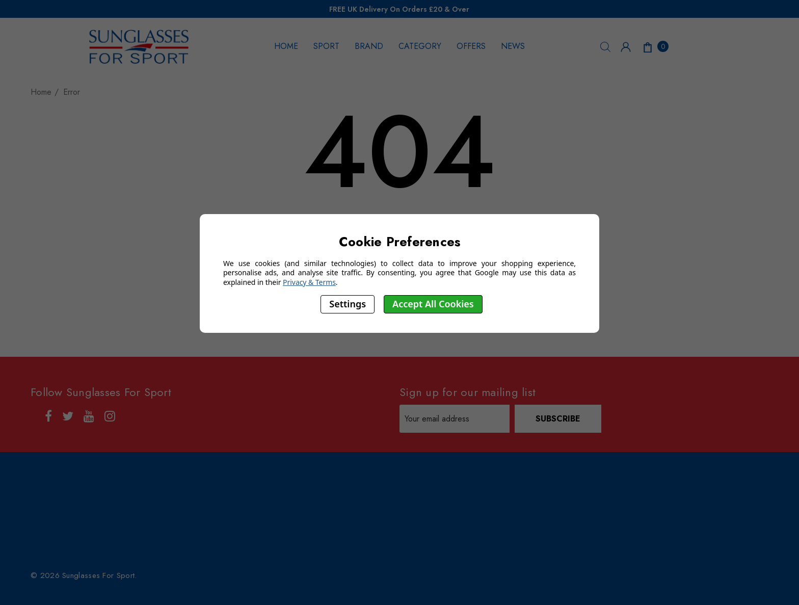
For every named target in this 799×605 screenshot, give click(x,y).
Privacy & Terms (309, 282)
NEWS (513, 46)
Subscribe (558, 419)
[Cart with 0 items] (655, 46)
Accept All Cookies (433, 304)
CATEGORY (419, 46)
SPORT (326, 46)
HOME (286, 46)
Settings (347, 304)
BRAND (369, 46)
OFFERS (471, 46)
